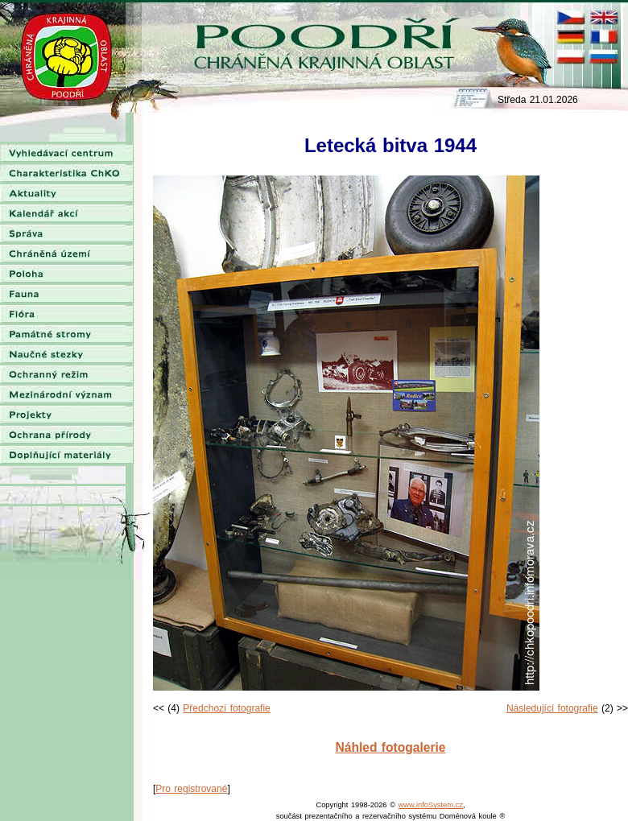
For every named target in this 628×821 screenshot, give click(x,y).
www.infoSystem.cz (431, 805)
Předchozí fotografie (226, 708)
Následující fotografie (552, 708)
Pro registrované (191, 788)
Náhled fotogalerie (390, 747)
